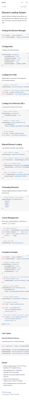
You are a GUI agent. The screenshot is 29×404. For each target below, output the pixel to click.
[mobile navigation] (26, 2)
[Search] (22, 2)
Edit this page (6, 392)
